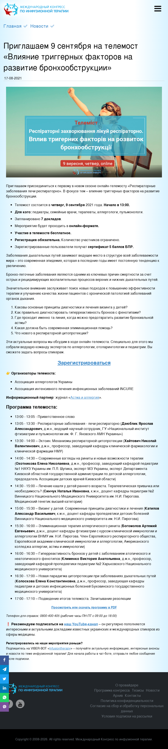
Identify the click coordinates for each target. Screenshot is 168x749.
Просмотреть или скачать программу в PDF (84, 607)
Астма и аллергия (84, 397)
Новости (39, 25)
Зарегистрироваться (84, 362)
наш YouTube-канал (81, 623)
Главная (12, 25)
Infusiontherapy (60, 648)
